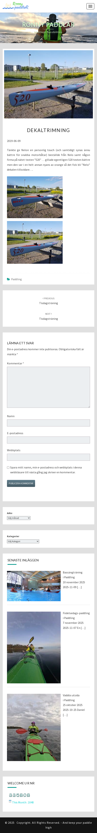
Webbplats (13, 450)
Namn (10, 416)
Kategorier (13, 536)
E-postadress (15, 433)
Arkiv (9, 513)
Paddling (16, 279)
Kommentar (15, 363)
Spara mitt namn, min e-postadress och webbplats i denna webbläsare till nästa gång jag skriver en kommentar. (46, 470)
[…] (79, 587)
